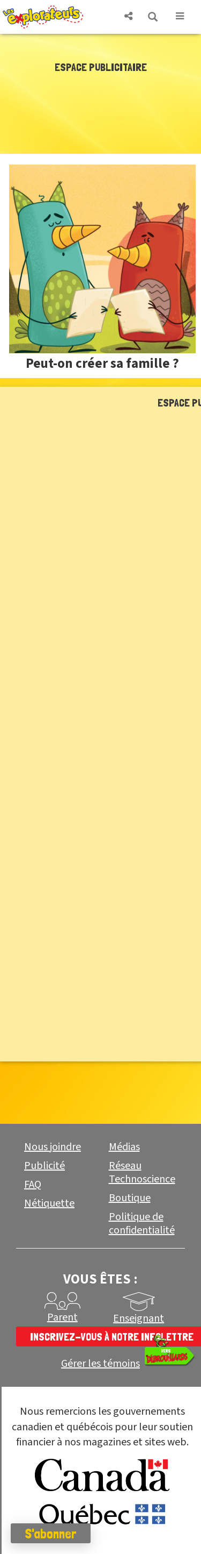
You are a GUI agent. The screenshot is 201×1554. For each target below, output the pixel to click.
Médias (124, 1146)
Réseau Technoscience (142, 1172)
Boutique (130, 1198)
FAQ (32, 1184)
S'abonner (51, 1534)
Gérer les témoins (100, 1364)
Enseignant (138, 1318)
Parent (62, 1317)
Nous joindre (52, 1146)
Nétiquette (49, 1203)
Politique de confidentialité (142, 1223)
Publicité (44, 1165)
